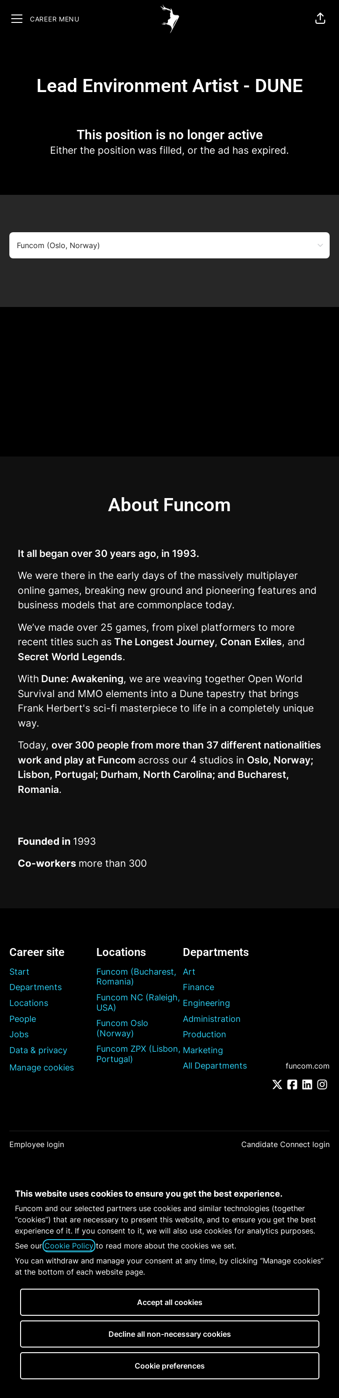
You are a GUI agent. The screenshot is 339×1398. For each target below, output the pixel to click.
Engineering (206, 1003)
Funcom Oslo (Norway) (122, 1028)
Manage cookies (41, 1067)
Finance (198, 987)
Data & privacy (38, 1050)
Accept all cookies (169, 1302)
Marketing (203, 1050)
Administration (212, 1019)
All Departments (215, 1065)
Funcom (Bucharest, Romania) (136, 977)
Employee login (36, 1144)
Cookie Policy (69, 1245)
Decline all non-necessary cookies (169, 1334)
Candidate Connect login (285, 1144)
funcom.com (308, 1065)
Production (204, 1034)
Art (189, 972)
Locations (28, 1003)
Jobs (19, 1034)
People (22, 1019)
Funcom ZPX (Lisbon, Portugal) (138, 1054)
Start (19, 972)
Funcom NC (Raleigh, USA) (138, 1002)
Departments (35, 987)
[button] (320, 19)
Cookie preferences (170, 1365)
